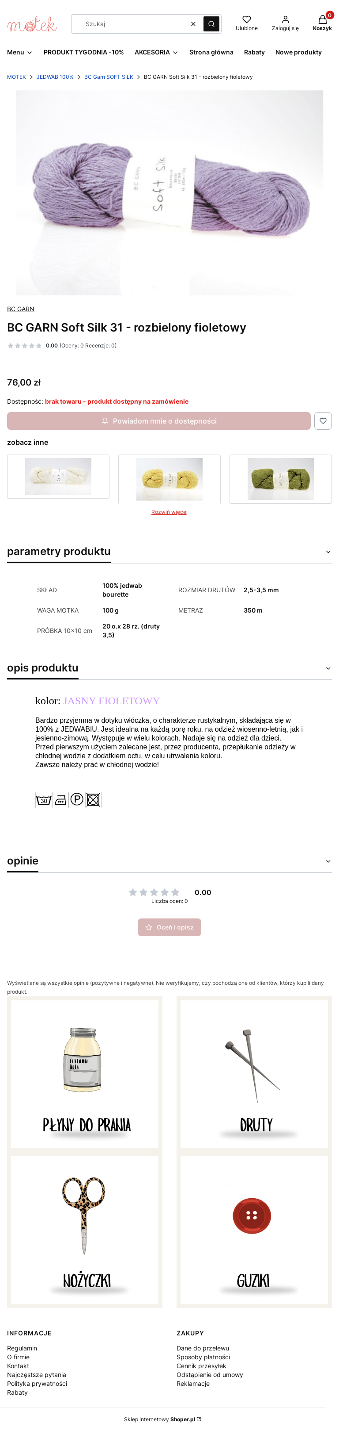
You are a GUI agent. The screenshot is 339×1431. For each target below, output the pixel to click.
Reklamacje (193, 1383)
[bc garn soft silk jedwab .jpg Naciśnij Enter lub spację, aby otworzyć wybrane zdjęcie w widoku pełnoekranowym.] (169, 192)
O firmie (18, 1357)
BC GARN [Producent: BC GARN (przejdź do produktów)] (20, 308)
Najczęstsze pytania (36, 1374)
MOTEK (16, 76)
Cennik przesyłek (201, 1365)
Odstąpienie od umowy (210, 1374)
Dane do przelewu (203, 1348)
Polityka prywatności (37, 1383)
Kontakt (18, 1365)
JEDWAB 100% (55, 76)
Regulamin (22, 1348)
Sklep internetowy (159, 1419)
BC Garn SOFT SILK (108, 76)
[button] (211, 23)
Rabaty (17, 1392)
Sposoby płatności (203, 1357)
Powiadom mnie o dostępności (159, 421)
